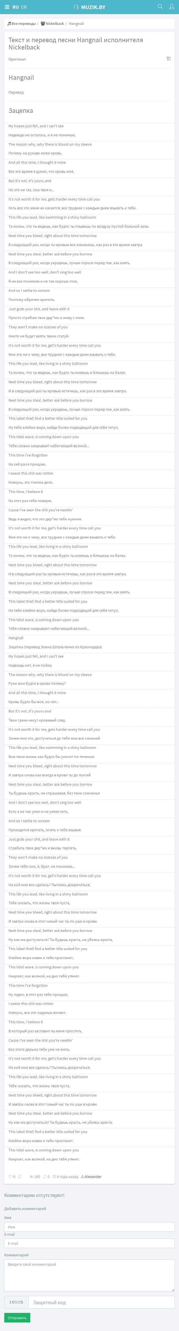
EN (24, 7)
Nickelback (52, 23)
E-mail (9, 1234)
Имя (7, 1217)
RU (15, 7)
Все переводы (21, 23)
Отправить (17, 1317)
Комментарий (16, 1254)
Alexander (93, 1176)
